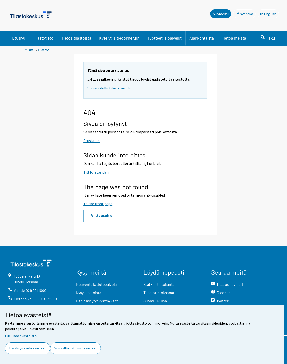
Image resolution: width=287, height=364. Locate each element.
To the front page (97, 203)
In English (269, 13)
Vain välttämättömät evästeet (75, 348)
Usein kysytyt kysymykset (97, 301)
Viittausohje (101, 215)
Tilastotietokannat (159, 292)
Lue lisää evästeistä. (21, 335)
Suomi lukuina (155, 301)
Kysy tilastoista (88, 292)
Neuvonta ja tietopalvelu (96, 284)
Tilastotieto (43, 38)
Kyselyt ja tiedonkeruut (119, 38)
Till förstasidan (96, 172)
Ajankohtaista (201, 38)
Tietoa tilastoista (76, 38)
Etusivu (18, 38)
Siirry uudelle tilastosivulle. (109, 88)
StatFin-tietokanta (159, 284)
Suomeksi (221, 13)
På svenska (245, 13)
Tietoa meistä (234, 38)
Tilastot (43, 50)
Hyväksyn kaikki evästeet (27, 348)
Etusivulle (91, 140)
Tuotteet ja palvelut (164, 38)
